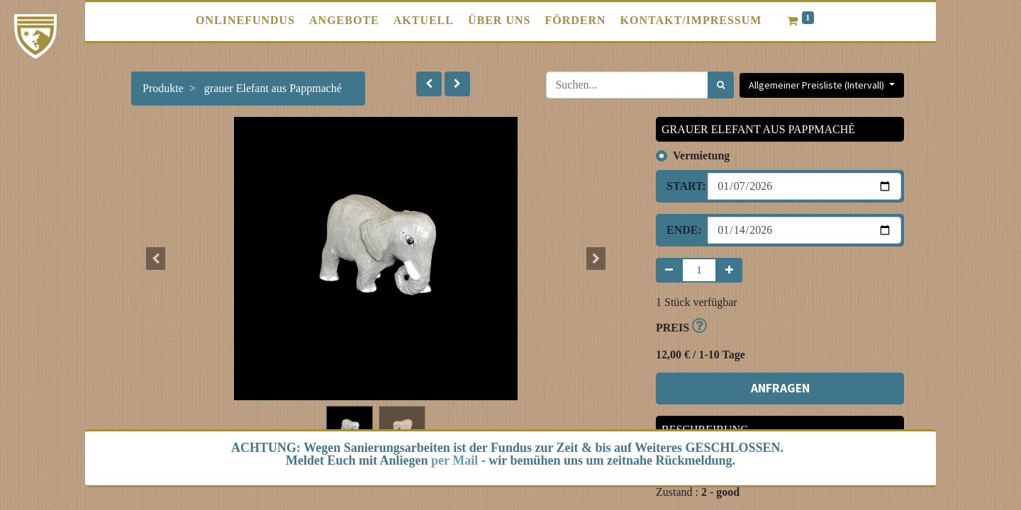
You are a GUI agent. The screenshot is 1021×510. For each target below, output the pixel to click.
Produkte (163, 88)
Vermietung (701, 155)
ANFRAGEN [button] (780, 388)
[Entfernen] (669, 270)
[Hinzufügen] (729, 270)
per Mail (454, 460)
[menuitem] (245, 20)
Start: (681, 186)
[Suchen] (721, 85)
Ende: (681, 230)
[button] (429, 84)
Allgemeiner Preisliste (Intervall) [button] (817, 85)
